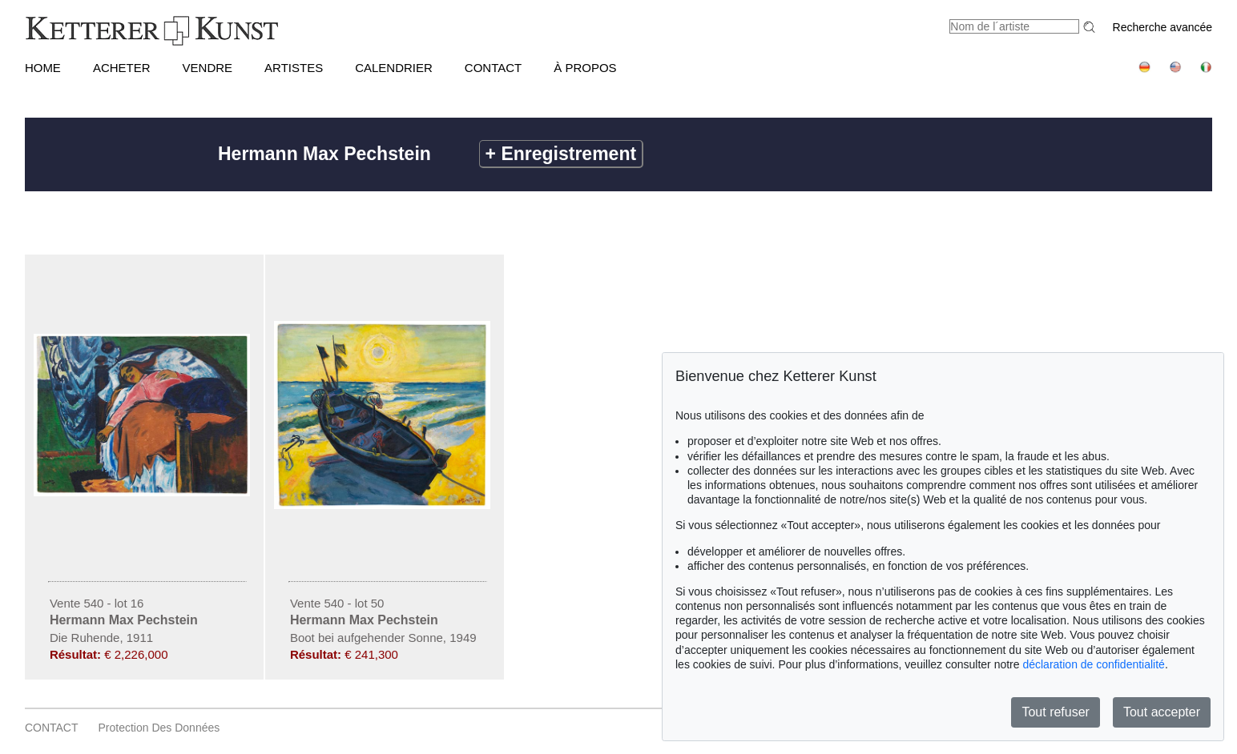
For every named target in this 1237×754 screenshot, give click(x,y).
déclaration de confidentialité (1093, 664)
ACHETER (122, 67)
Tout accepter (1161, 712)
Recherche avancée (1163, 27)
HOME (43, 67)
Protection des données (159, 727)
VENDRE (208, 67)
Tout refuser (1055, 712)
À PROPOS (585, 67)
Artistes (293, 67)
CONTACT (493, 67)
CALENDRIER (394, 67)
